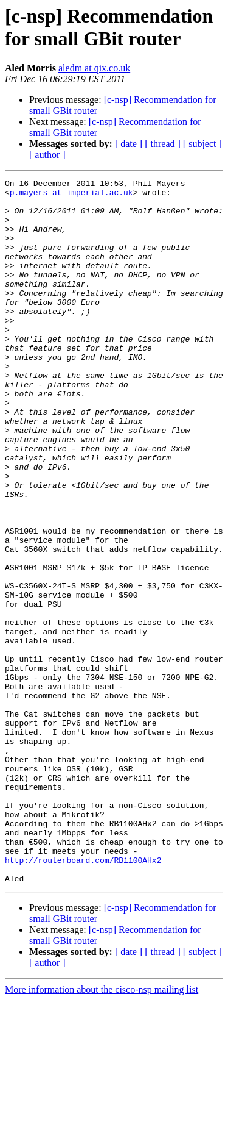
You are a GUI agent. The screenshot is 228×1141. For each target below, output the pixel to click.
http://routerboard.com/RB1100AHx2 (83, 997)
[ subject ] (202, 143)
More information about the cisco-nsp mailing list (101, 1130)
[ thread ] (163, 143)
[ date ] (128, 143)
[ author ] (47, 154)
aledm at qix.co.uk (94, 68)
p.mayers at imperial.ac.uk (71, 195)
